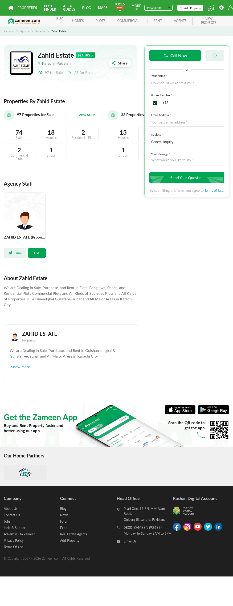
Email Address (161, 114)
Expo (63, 527)
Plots (101, 20)
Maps (102, 7)
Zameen (9, 31)
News (64, 515)
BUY (59, 20)
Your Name (159, 75)
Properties (27, 7)
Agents (24, 31)
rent (157, 21)
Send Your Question (186, 177)
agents (180, 21)
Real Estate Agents (73, 534)
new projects (209, 21)
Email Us (130, 541)
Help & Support (15, 527)
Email (15, 253)
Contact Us (12, 515)
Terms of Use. (214, 190)
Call (36, 253)
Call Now (175, 55)
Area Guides (69, 8)
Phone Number (162, 95)
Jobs (7, 521)
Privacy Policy (14, 540)
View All (87, 115)
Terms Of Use (13, 547)
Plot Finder (50, 8)
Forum (64, 521)
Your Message (161, 154)
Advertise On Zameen (19, 534)
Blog (86, 7)
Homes (78, 20)
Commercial (128, 20)
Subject (157, 134)
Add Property (190, 8)
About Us (10, 508)
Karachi (40, 31)
